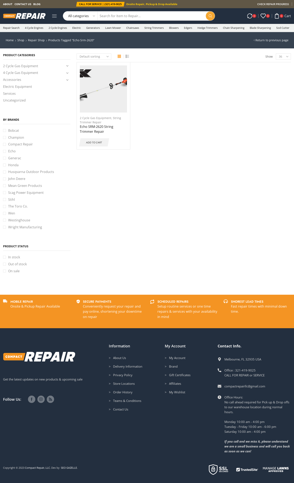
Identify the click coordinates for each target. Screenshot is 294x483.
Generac (14, 158)
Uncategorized (14, 100)
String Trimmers (154, 28)
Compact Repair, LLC (37, 468)
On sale (14, 271)
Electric (76, 28)
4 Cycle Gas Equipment (20, 72)
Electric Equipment (17, 86)
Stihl (11, 199)
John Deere (16, 178)
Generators (93, 28)
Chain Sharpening (233, 28)
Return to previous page (271, 40)
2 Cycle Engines (58, 28)
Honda (13, 165)
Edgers (188, 28)
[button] (100, 4)
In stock (14, 257)
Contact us (22, 4)
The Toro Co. (18, 206)
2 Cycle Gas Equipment (95, 118)
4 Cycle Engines (34, 28)
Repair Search (11, 28)
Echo (12, 151)
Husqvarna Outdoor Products (31, 172)
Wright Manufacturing (25, 227)
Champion (16, 137)
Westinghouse (19, 220)
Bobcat (13, 130)
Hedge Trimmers (207, 28)
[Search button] (210, 15)
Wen (11, 213)
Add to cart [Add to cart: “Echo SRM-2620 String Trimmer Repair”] (94, 142)
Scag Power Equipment (26, 192)
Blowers (174, 28)
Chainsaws (132, 28)
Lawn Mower (113, 28)
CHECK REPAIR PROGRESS (273, 4)
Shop (20, 40)
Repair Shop (36, 40)
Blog (36, 4)
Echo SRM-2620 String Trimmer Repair (96, 129)
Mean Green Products (25, 185)
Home (10, 40)
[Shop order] (94, 57)
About (7, 4)
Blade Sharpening (260, 28)
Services (9, 93)
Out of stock (17, 264)
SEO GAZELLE (69, 468)
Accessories (12, 79)
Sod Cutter (282, 28)
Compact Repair (20, 144)
